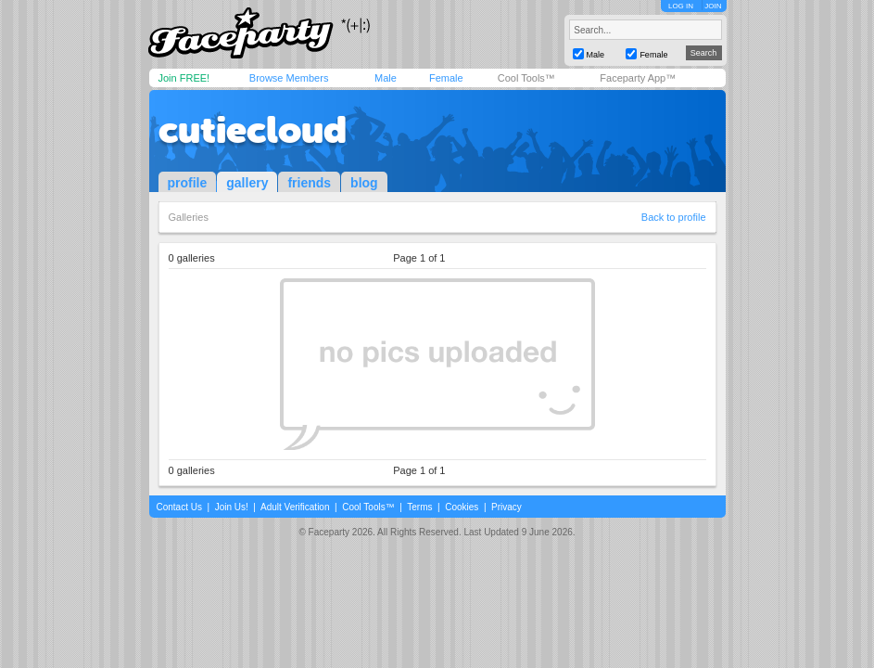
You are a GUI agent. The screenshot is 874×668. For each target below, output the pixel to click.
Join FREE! (184, 78)
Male (385, 78)
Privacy (506, 507)
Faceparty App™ (638, 78)
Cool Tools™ (526, 78)
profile (188, 182)
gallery (247, 182)
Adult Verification (295, 507)
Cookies (461, 507)
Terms (419, 507)
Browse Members (289, 78)
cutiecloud (252, 130)
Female (446, 78)
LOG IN (680, 6)
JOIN (712, 6)
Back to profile (673, 217)
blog (364, 182)
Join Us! (231, 507)
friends (309, 182)
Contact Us (179, 507)
